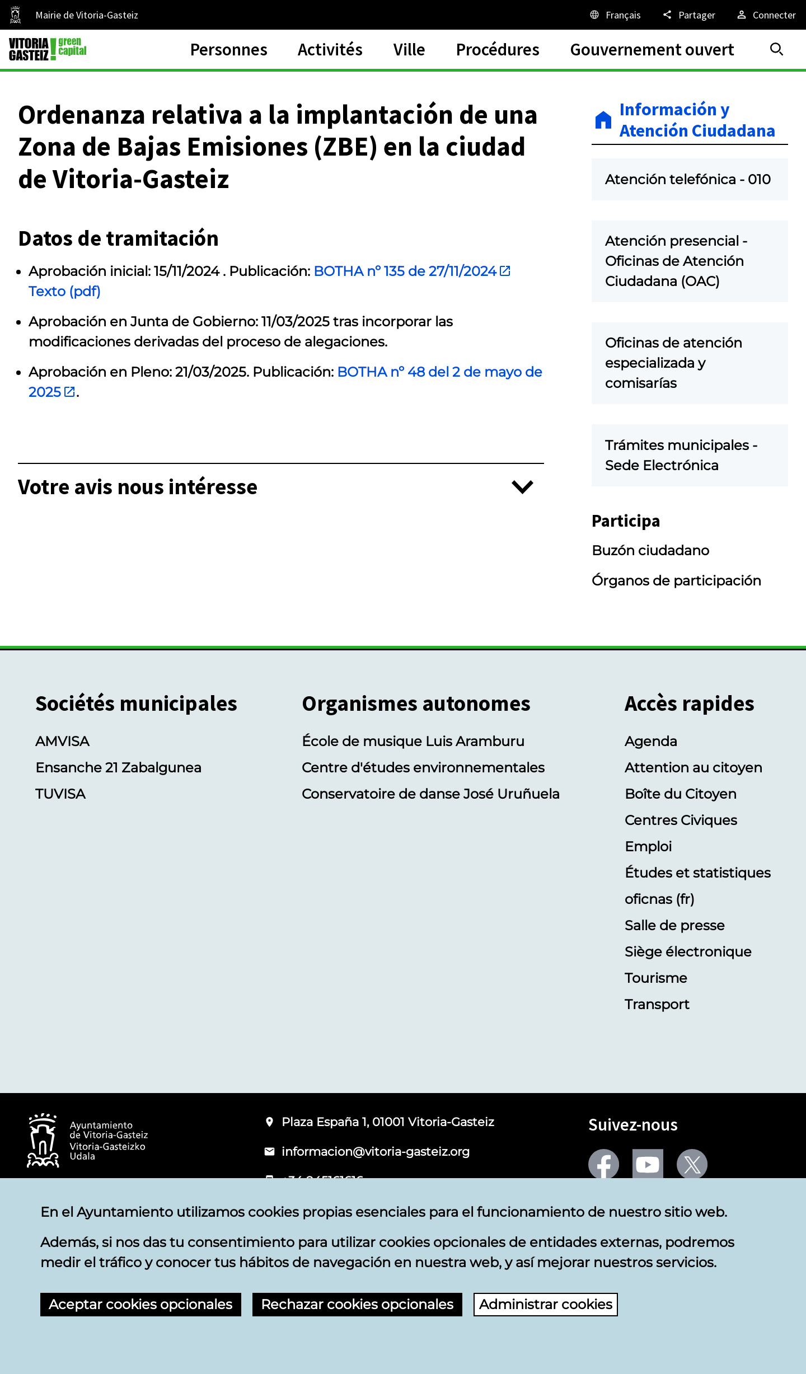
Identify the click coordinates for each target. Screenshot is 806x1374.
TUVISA (60, 794)
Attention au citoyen (693, 767)
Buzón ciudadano (650, 550)
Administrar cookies (545, 1304)
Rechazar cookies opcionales (357, 1304)
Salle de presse (675, 925)
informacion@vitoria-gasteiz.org (376, 1152)
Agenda (651, 741)
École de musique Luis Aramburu (413, 741)
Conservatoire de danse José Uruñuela (431, 794)
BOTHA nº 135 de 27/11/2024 (412, 271)
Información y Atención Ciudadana (698, 120)
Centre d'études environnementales (423, 767)
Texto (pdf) (65, 291)
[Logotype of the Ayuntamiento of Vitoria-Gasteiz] (87, 1141)
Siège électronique (688, 952)
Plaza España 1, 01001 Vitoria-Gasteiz (388, 1122)
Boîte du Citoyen (681, 794)
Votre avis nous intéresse (137, 487)
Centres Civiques (681, 820)
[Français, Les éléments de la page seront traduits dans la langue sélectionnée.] (614, 14)
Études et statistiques (698, 873)
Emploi (648, 846)
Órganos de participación (676, 581)
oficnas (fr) (660, 899)
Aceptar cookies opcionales (140, 1304)
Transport (657, 1004)
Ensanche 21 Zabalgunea (118, 767)
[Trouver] (777, 49)
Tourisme (656, 978)
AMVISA (62, 741)
